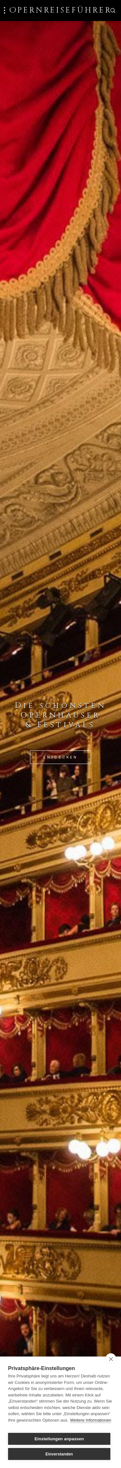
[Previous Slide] (15, 732)
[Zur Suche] (112, 10)
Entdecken (60, 757)
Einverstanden (59, 1454)
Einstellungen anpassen (59, 1438)
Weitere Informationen (90, 1420)
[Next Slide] (106, 732)
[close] (111, 1358)
